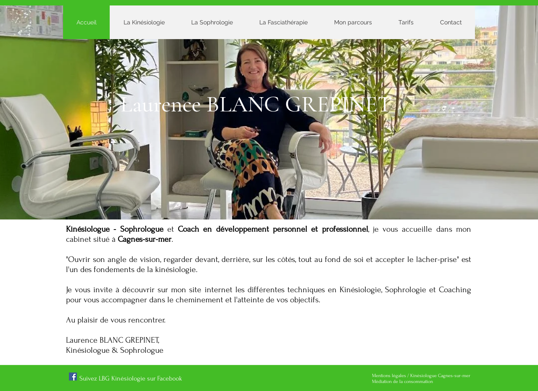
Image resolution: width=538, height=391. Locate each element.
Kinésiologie (360, 289)
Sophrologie (407, 289)
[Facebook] (73, 376)
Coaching (455, 289)
